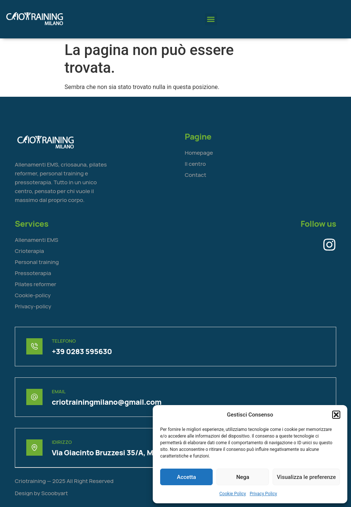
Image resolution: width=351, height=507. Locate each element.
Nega (242, 477)
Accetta (186, 477)
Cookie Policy (232, 493)
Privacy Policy (263, 493)
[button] (336, 414)
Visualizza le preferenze (306, 477)
